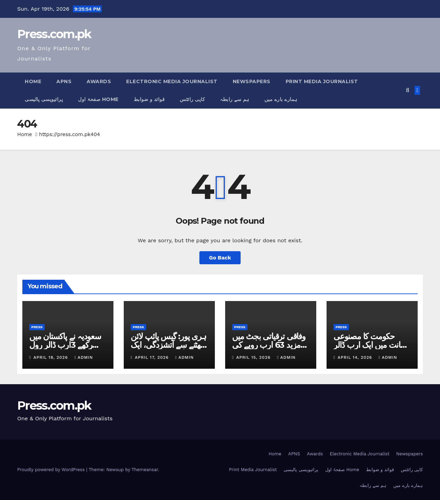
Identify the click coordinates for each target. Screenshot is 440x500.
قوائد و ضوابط (149, 99)
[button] (407, 90)
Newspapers (252, 81)
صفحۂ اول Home (98, 99)
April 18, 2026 (51, 357)
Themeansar (145, 469)
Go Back (220, 257)
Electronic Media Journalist (172, 81)
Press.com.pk (54, 34)
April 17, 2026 (152, 357)
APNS (64, 81)
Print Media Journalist (322, 81)
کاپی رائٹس (192, 99)
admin (83, 357)
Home (33, 81)
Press (37, 327)
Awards (99, 81)
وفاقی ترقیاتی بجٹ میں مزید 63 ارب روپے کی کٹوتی (269, 344)
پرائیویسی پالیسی (44, 99)
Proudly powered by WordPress (51, 469)
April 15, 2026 (254, 357)
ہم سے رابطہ (234, 99)
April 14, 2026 (356, 357)
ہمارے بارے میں (280, 99)
